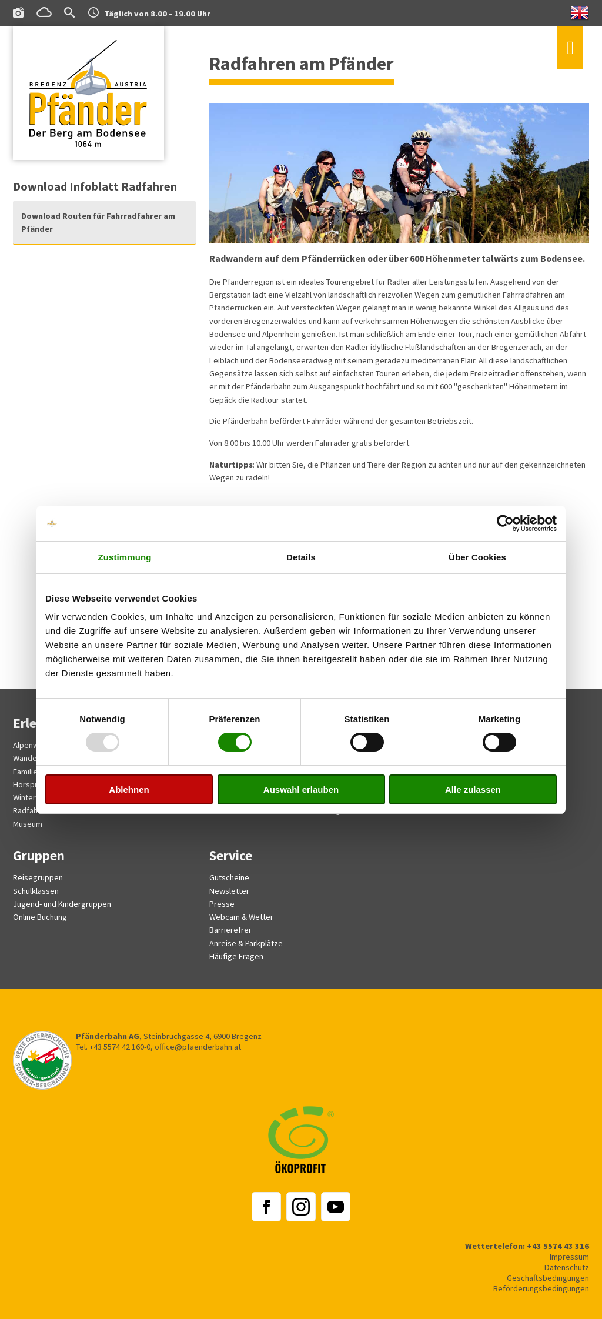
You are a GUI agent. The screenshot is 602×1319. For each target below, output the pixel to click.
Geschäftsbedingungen (548, 1278)
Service (230, 855)
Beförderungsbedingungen (541, 1288)
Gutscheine (229, 877)
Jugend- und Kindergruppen (62, 904)
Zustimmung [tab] (125, 557)
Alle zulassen (473, 789)
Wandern (28, 758)
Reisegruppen (38, 877)
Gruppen (39, 855)
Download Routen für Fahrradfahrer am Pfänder (98, 222)
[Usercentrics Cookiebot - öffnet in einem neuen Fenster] (505, 523)
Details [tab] (301, 557)
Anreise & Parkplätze (246, 943)
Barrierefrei (229, 929)
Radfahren (31, 810)
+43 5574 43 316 (558, 1246)
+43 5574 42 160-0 (119, 1046)
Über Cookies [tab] (477, 557)
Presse (222, 904)
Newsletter (229, 891)
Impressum (569, 1256)
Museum (27, 824)
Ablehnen (129, 789)
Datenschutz (566, 1267)
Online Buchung (40, 916)
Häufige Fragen (236, 956)
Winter (24, 797)
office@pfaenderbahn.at (198, 1046)
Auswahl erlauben (301, 789)
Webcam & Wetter (241, 916)
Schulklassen (36, 891)
